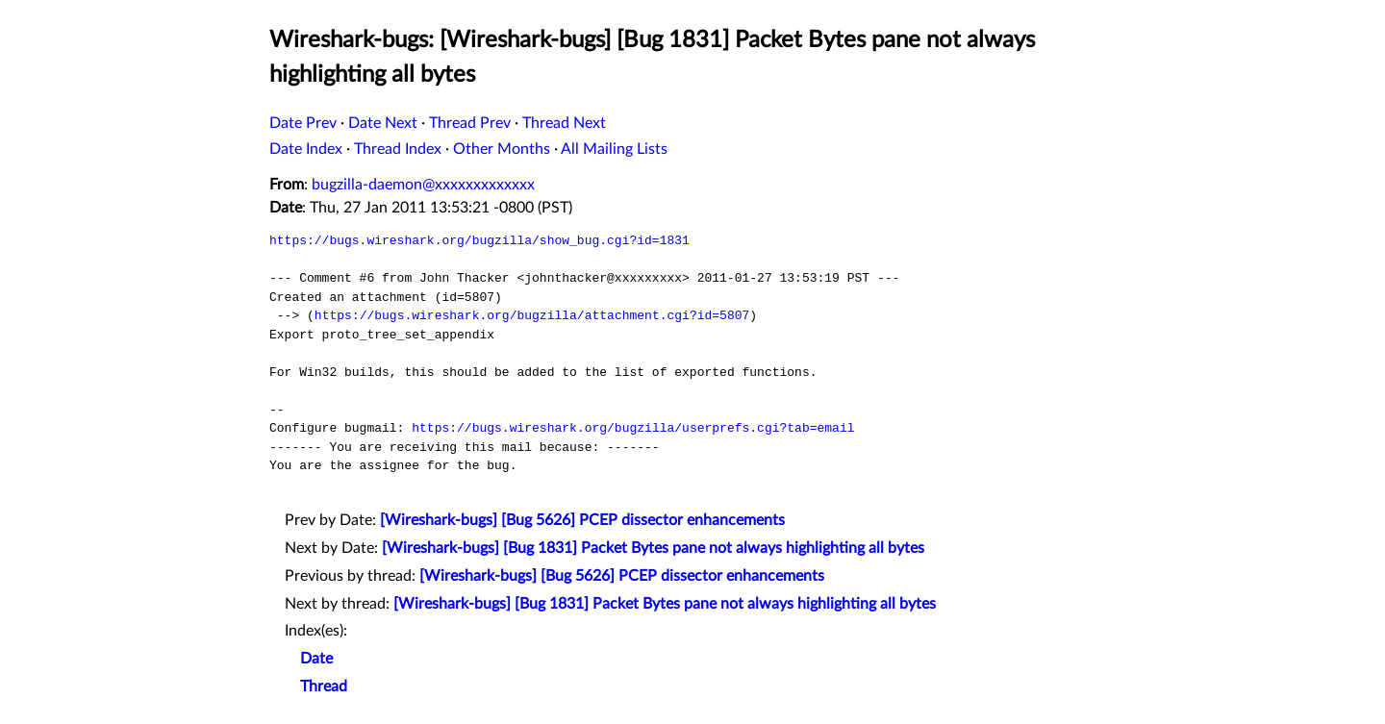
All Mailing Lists (614, 149)
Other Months (501, 149)
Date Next (382, 123)
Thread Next (564, 123)
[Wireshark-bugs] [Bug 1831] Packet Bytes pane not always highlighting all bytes (653, 548)
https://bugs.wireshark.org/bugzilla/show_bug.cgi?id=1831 (479, 240)
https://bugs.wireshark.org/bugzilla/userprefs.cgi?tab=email (633, 428)
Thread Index (397, 149)
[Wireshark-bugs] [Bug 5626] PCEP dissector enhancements (582, 520)
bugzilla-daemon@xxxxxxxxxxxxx (423, 184)
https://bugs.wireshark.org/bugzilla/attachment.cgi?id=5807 (532, 315)
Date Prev (303, 123)
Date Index (305, 149)
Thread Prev (470, 123)
